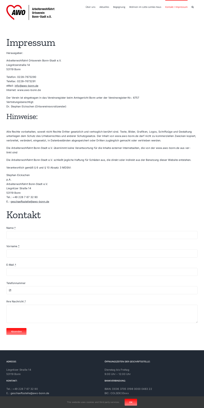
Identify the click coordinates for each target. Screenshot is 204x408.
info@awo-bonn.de (26, 85)
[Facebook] (7, 394)
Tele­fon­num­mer (16, 283)
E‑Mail (11, 264)
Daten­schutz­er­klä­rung (118, 388)
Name (11, 227)
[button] (193, 6)
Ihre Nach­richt (16, 301)
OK (130, 402)
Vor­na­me (12, 246)
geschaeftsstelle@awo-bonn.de (30, 201)
